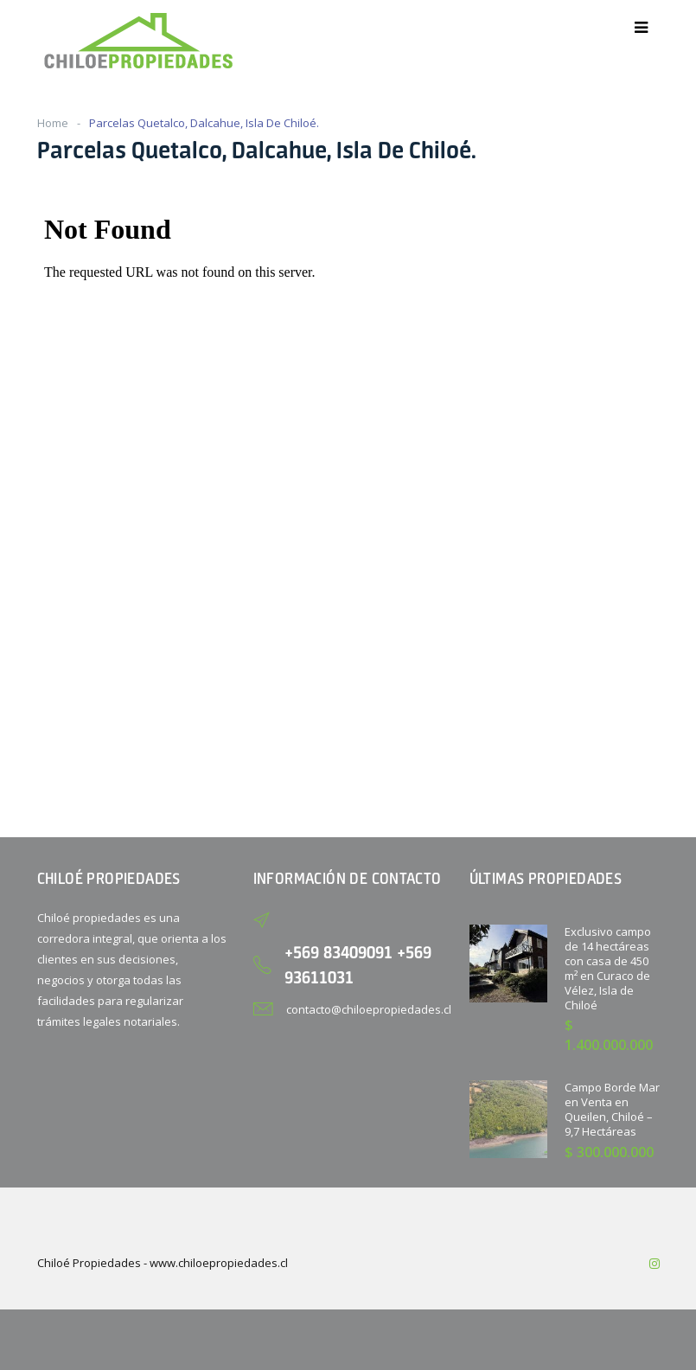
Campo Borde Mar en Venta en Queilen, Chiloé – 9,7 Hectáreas (612, 1109)
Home (52, 123)
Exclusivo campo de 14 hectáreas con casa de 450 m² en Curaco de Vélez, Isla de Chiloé (608, 968)
